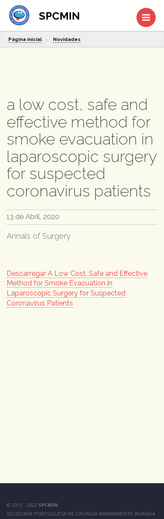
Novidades (66, 39)
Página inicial (25, 39)
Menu (149, 13)
